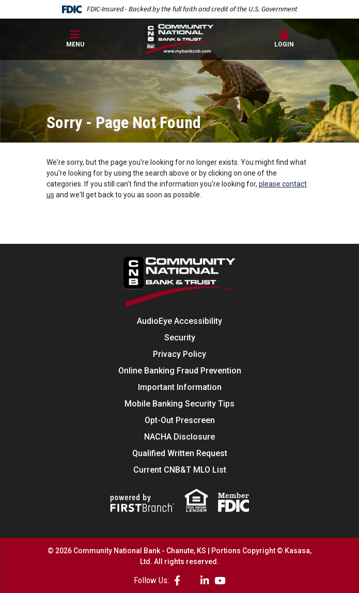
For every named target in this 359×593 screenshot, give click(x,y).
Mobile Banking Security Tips (179, 404)
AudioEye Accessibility (179, 321)
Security (179, 337)
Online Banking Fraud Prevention (179, 371)
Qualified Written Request (179, 453)
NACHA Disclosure (179, 437)
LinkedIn (204, 580)
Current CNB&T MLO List (179, 470)
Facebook (177, 580)
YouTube (219, 580)
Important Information (180, 387)
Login (284, 38)
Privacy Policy (179, 354)
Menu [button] (75, 38)
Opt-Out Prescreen (180, 420)
